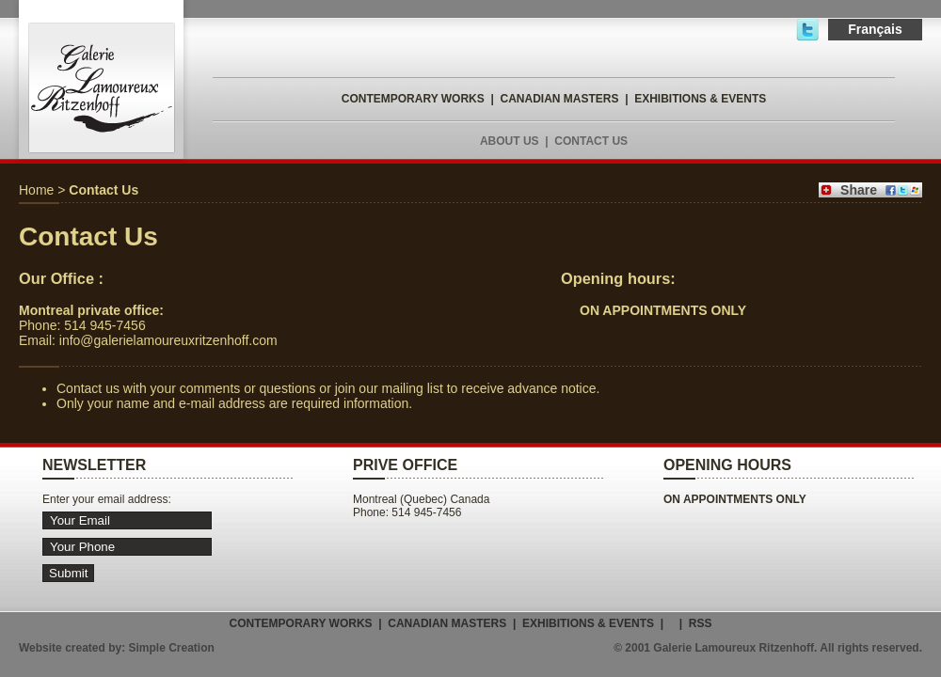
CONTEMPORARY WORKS (413, 98)
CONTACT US (591, 141)
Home (36, 189)
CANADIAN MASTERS (559, 98)
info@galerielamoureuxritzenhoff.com (168, 340)
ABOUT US (509, 141)
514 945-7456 (104, 325)
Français (875, 29)
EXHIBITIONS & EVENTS (700, 98)
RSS (700, 623)
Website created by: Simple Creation (117, 647)
